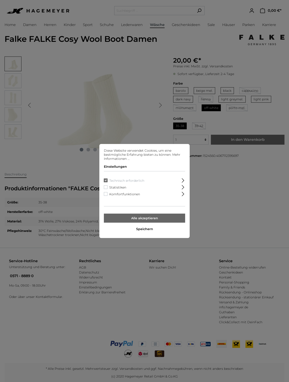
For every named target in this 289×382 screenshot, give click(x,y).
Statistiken (117, 187)
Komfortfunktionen (124, 194)
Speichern (144, 229)
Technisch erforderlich (126, 181)
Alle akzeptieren (144, 218)
